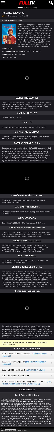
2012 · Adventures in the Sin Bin (15, 376)
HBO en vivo (8, 333)
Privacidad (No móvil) (21, 430)
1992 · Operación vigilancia (23, 370)
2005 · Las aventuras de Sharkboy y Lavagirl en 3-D (26, 383)
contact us (26, 425)
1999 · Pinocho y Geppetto (24, 363)
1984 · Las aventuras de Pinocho (24, 355)
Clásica (36, 395)
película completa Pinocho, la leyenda (31, 342)
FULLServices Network (10, 429)
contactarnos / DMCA (45, 420)
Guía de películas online (27, 8)
